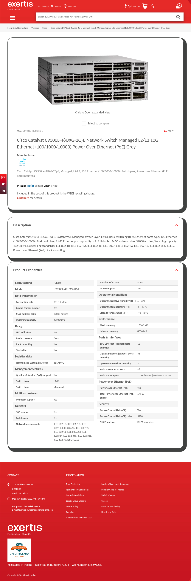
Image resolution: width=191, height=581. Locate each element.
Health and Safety (109, 510)
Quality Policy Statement (77, 488)
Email (3, 177)
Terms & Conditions (75, 494)
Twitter (3, 184)
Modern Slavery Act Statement (115, 482)
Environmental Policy (110, 505)
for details (29, 196)
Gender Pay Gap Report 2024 (79, 516)
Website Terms (108, 494)
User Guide (70, 5)
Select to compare (96, 122)
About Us (52, 5)
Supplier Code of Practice (112, 488)
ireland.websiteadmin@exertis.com (37, 508)
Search (178, 16)
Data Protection (73, 482)
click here (33, 505)
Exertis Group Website (76, 499)
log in (30, 184)
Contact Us (35, 5)
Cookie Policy (72, 505)
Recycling (70, 510)
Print (170, 129)
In (3, 190)
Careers (104, 499)
